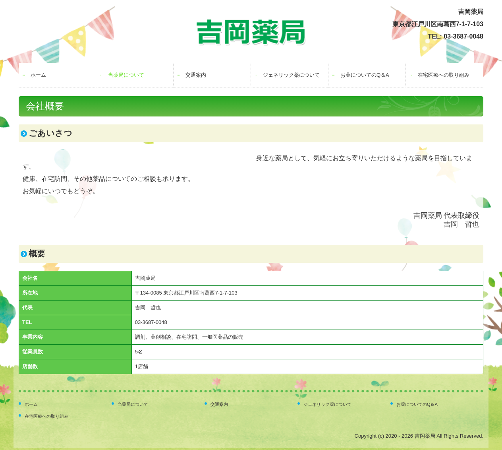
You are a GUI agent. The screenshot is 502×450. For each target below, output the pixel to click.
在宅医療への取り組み (443, 75)
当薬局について (126, 75)
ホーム (38, 75)
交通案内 (195, 75)
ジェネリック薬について (291, 75)
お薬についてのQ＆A (364, 75)
